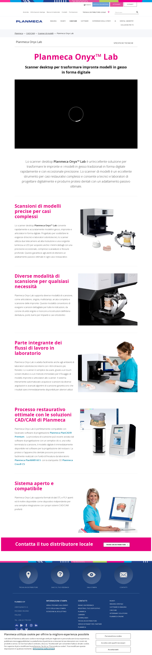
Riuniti (63, 21)
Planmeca (19, 33)
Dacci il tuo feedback (60, 587)
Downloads (83, 618)
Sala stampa (92, 587)
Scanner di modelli (45, 33)
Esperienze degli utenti (101, 21)
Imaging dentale (116, 604)
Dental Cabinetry (127, 21)
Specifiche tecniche (123, 43)
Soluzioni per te (127, 25)
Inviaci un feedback (86, 605)
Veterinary (116, 4)
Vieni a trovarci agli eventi (57, 605)
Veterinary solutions (118, 613)
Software (84, 21)
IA (115, 21)
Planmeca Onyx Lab (29, 42)
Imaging (53, 21)
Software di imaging (118, 607)
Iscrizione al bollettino (56, 611)
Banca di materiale (53, 12)
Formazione (73, 12)
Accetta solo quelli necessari (113, 643)
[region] (76, 642)
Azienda (26, 12)
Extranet (130, 4)
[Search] (137, 12)
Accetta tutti (113, 649)
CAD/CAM (73, 21)
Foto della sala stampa (56, 608)
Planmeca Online (117, 616)
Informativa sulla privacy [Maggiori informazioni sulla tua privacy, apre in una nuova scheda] (44, 649)
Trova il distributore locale (94, 12)
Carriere (81, 615)
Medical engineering (101, 4)
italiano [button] (87, 5)
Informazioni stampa (37, 12)
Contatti (64, 12)
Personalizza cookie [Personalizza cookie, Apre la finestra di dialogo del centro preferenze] (113, 636)
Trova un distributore (116, 545)
